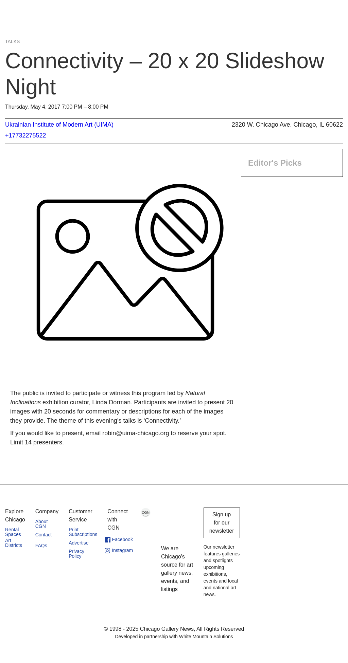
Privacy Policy (76, 553)
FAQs (41, 545)
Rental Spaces (13, 532)
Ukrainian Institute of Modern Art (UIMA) (59, 124)
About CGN (41, 524)
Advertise (78, 542)
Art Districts (13, 543)
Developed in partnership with (174, 636)
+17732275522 (25, 135)
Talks (12, 41)
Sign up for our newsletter (221, 523)
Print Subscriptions (83, 532)
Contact (43, 534)
